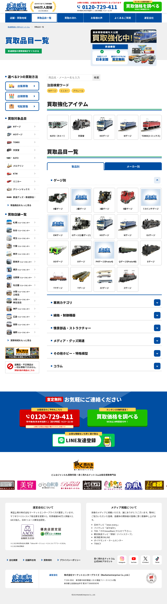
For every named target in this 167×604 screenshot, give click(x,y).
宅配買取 (18, 106)
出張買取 (18, 86)
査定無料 (54, 399)
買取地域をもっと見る (20, 340)
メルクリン (15, 166)
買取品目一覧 (44, 17)
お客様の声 (96, 17)
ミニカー (64, 90)
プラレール (78, 90)
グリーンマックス (18, 189)
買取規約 (48, 560)
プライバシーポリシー (70, 560)
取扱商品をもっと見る (20, 205)
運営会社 (149, 17)
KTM (12, 174)
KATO (13, 158)
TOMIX (13, 142)
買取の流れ (70, 17)
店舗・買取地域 (18, 17)
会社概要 (13, 560)
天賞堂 (13, 150)
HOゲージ (14, 134)
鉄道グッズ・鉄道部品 (20, 197)
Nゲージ (52, 90)
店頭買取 (18, 96)
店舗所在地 (30, 560)
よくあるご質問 (122, 17)
